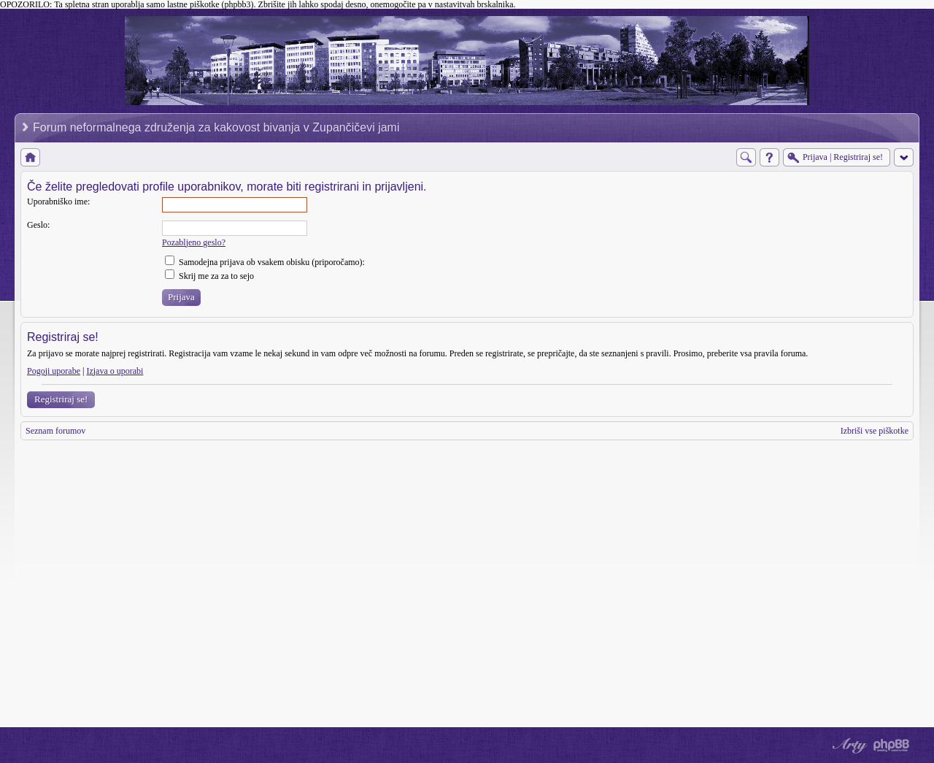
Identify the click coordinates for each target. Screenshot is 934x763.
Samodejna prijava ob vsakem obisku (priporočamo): (265, 262)
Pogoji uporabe (53, 371)
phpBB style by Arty (848, 745)
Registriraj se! (61, 399)
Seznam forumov (55, 431)
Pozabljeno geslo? (193, 242)
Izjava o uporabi (114, 371)
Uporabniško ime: (58, 201)
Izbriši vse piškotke (874, 431)
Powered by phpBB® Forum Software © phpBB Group (892, 745)
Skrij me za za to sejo (209, 276)
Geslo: (38, 225)
